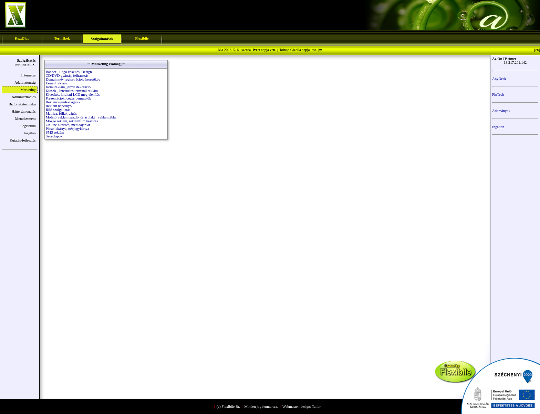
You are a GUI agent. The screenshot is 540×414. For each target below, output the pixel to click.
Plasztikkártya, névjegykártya (67, 129)
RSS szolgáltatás (58, 110)
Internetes (28, 75)
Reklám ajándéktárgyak (63, 102)
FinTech (498, 94)
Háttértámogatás (24, 111)
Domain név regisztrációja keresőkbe (73, 79)
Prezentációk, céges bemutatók (68, 98)
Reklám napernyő (59, 106)
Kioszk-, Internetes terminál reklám (72, 91)
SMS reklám (55, 132)
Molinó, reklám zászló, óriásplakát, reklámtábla (81, 117)
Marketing (27, 90)
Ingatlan (30, 133)
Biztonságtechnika (22, 104)
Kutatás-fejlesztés (23, 140)
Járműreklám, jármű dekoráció (68, 87)
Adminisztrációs (24, 97)
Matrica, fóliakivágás (61, 113)
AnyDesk (499, 79)
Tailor (316, 406)
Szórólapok (54, 136)
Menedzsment (25, 119)
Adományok (501, 111)
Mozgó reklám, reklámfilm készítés (72, 121)
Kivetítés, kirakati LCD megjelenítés (73, 94)
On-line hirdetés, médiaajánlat (68, 125)
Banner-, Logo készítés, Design (69, 72)
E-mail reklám (56, 83)
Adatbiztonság (25, 82)
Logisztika (28, 126)
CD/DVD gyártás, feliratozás (67, 75)
